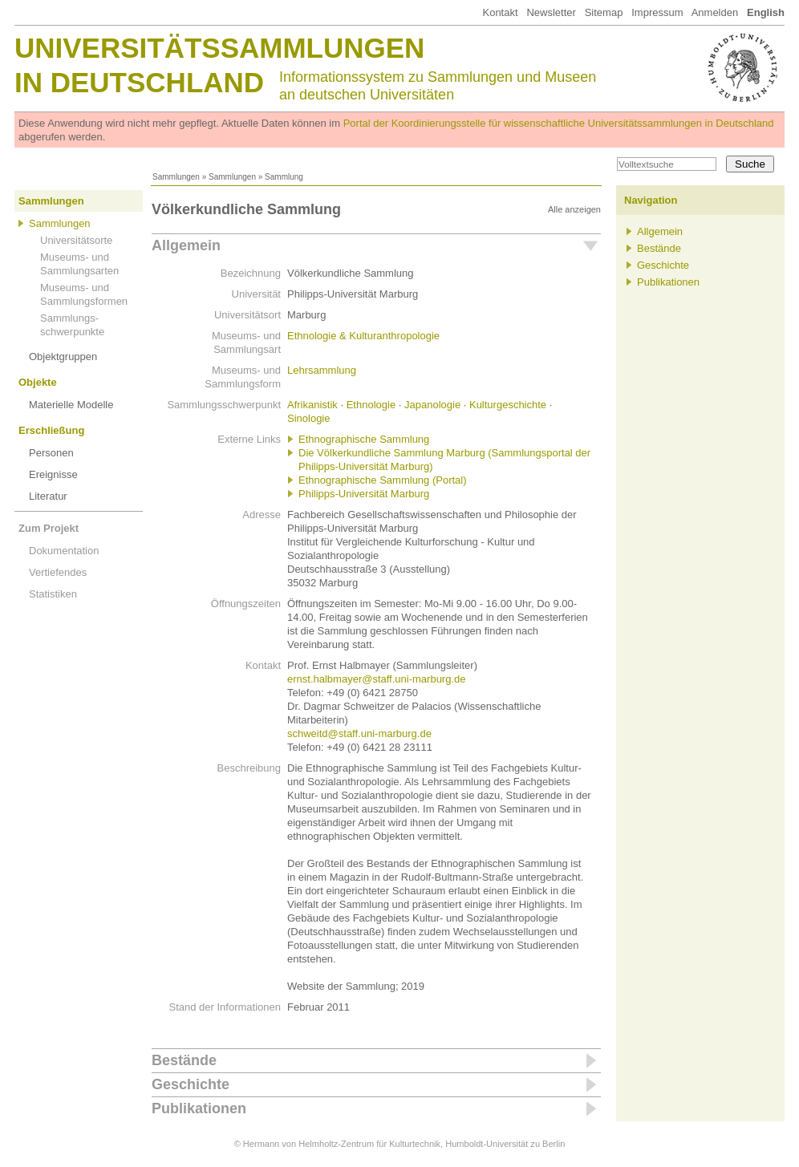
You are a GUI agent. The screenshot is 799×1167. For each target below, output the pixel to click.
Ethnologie (371, 405)
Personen (51, 453)
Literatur (48, 496)
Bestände (184, 1060)
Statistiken (53, 594)
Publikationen (199, 1108)
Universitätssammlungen (219, 47)
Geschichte (190, 1084)
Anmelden (715, 12)
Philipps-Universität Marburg (363, 494)
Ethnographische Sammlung (363, 439)
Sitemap (604, 12)
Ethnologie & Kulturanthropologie (363, 336)
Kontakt (499, 12)
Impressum (657, 12)
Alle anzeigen (574, 209)
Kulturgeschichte (507, 405)
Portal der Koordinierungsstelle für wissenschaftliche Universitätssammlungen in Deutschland (558, 123)
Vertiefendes (58, 572)
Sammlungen (176, 176)
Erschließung (51, 430)
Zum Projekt (48, 528)
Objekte (37, 382)
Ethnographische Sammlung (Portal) (382, 480)
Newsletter (550, 12)
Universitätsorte (76, 240)
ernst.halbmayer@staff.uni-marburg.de (376, 679)
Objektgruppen (63, 357)
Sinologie (309, 418)
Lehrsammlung (321, 370)
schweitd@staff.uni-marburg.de (359, 733)
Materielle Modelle (71, 405)
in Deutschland (139, 82)
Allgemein (186, 245)
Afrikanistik (312, 405)
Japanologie (432, 405)
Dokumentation (64, 551)
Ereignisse (53, 474)
